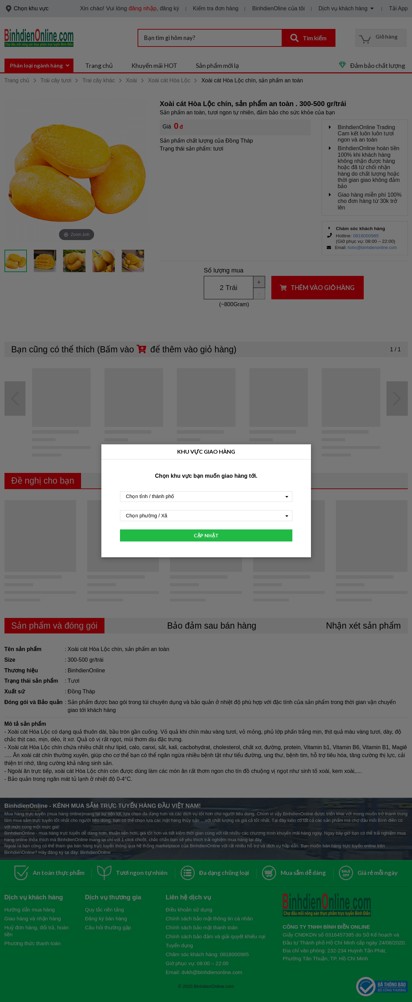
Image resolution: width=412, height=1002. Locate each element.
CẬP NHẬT (206, 535)
